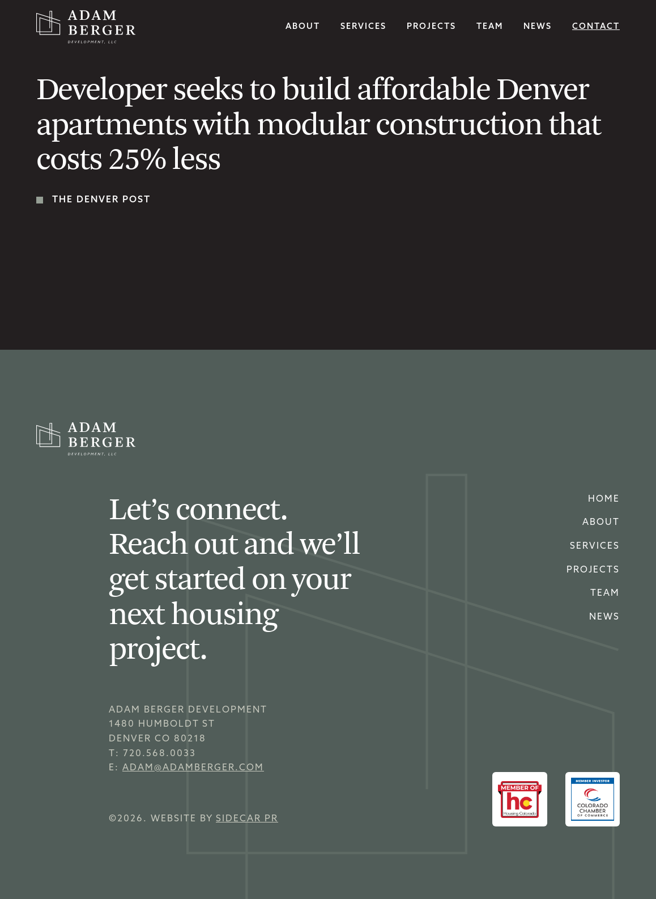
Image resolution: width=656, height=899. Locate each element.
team (489, 27)
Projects (431, 27)
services (363, 27)
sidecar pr (247, 819)
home (604, 499)
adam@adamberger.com (193, 768)
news (537, 27)
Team (605, 593)
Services (595, 546)
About (303, 27)
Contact (596, 27)
